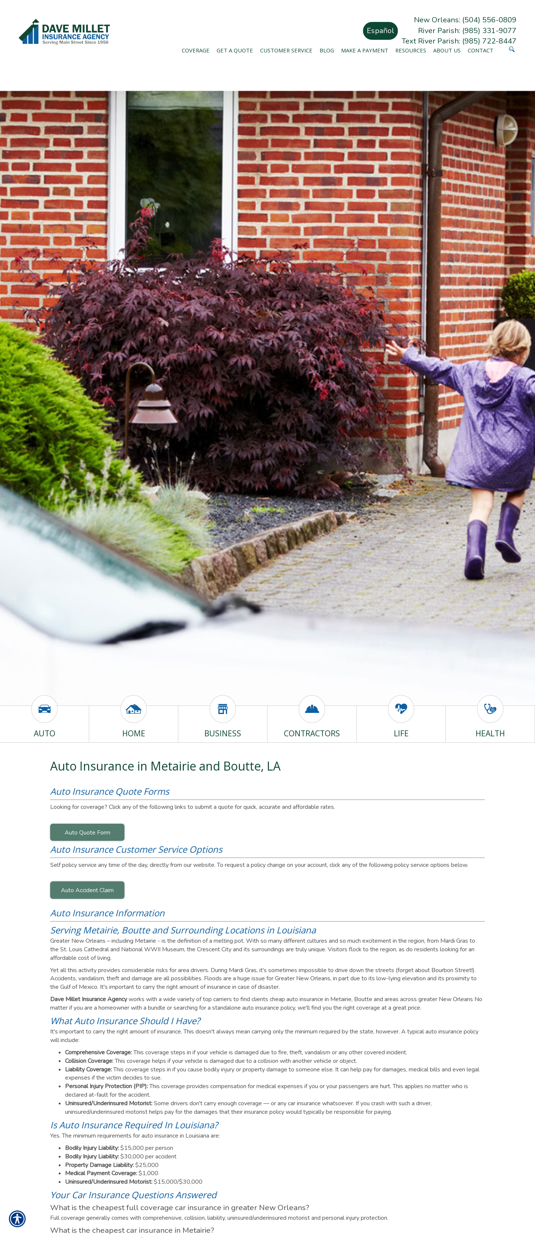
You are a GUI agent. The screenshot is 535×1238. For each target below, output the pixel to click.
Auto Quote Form (87, 833)
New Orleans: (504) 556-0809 (465, 20)
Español (380, 31)
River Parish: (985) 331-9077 (467, 31)
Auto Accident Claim (87, 890)
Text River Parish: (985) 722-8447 (459, 41)
